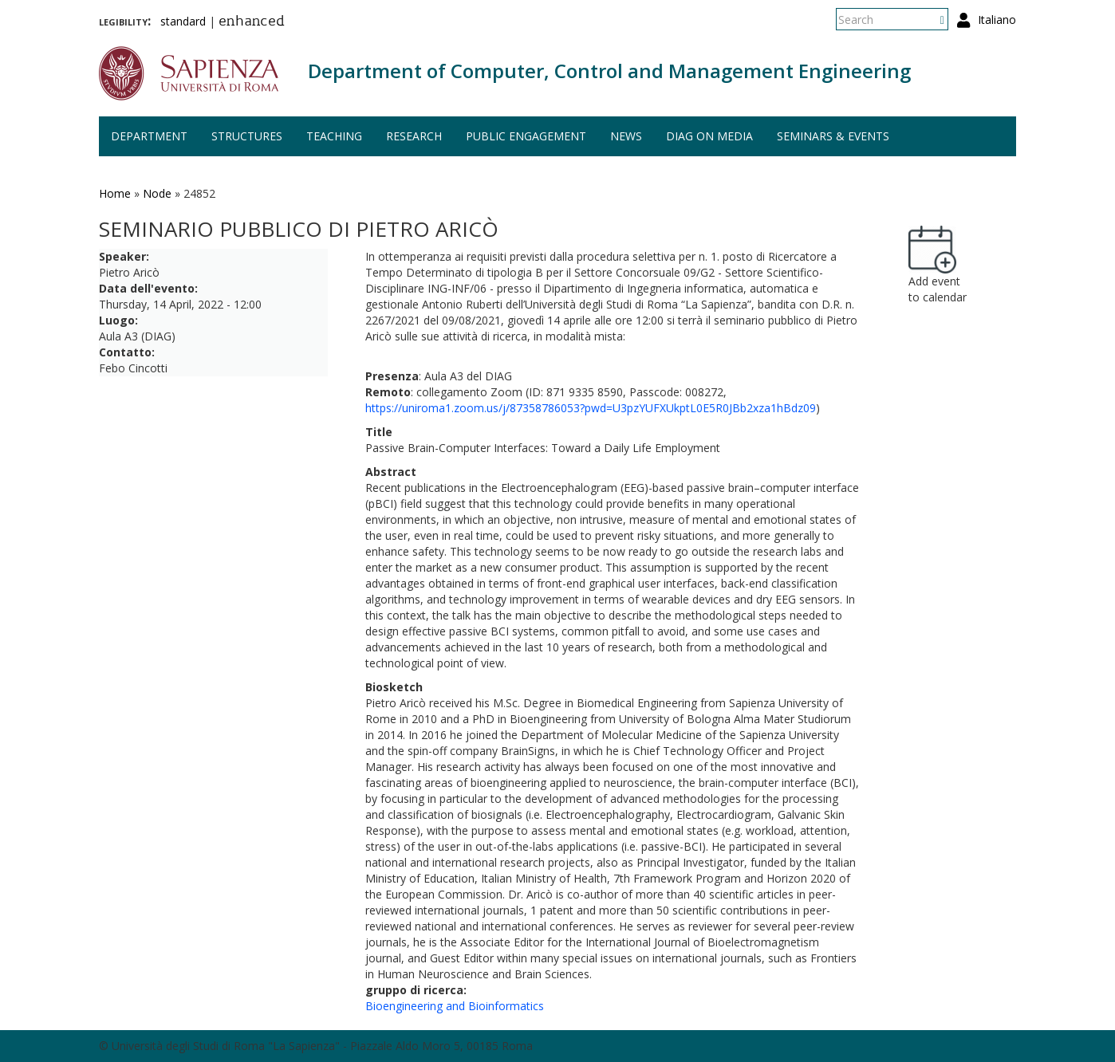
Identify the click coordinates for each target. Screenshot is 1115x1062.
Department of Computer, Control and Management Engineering (609, 70)
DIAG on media (709, 136)
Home (115, 193)
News (626, 136)
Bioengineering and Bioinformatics (454, 1005)
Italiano (997, 19)
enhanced (252, 22)
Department (149, 136)
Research (414, 136)
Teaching (334, 136)
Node (157, 193)
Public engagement (526, 136)
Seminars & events (833, 136)
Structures (246, 136)
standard (183, 21)
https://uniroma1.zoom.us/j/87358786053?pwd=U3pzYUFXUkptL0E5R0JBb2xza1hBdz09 (590, 407)
